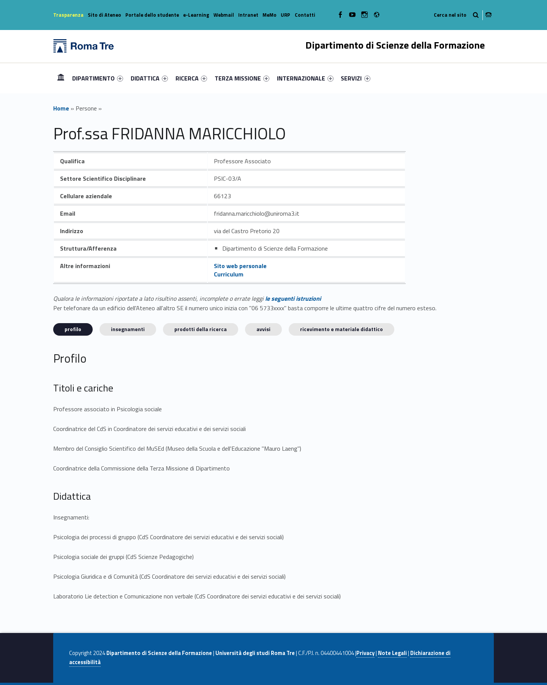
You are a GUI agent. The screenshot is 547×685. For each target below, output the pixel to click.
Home (60, 78)
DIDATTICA (149, 78)
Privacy (365, 653)
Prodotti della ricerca (200, 329)
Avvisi (263, 329)
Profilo (73, 329)
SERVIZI (355, 78)
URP (285, 15)
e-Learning (196, 15)
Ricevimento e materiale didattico (341, 329)
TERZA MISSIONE (242, 78)
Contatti (305, 15)
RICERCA (191, 78)
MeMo (269, 15)
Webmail (223, 15)
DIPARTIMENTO (97, 78)
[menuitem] (60, 78)
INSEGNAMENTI (128, 329)
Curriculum (228, 274)
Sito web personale (240, 265)
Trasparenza (68, 15)
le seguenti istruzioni (293, 298)
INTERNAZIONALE (305, 78)
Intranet (248, 15)
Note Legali (392, 653)
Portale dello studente (152, 15)
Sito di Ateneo (104, 15)
